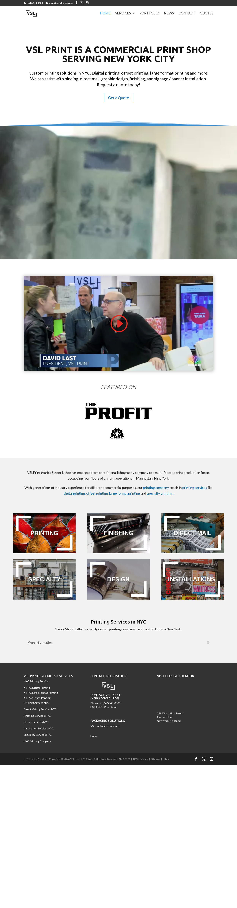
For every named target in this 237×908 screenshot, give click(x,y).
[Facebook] (76, 2)
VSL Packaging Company (105, 726)
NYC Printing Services (37, 681)
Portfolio (149, 13)
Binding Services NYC (36, 702)
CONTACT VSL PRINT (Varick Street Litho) (105, 696)
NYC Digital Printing (38, 687)
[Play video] (118, 323)
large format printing (124, 493)
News (169, 13)
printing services (194, 487)
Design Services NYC (36, 722)
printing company (156, 487)
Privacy (144, 759)
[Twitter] (82, 2)
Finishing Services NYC (37, 715)
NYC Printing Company (37, 741)
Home (105, 13)
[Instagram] (87, 2)
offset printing (97, 493)
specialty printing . (160, 493)
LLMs (166, 759)
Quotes (206, 13)
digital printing (74, 493)
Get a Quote (118, 97)
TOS (135, 759)
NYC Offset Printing (38, 697)
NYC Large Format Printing (42, 692)
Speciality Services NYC (38, 734)
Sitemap (155, 759)
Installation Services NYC (39, 728)
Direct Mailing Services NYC (40, 709)
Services (123, 13)
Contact (187, 13)
